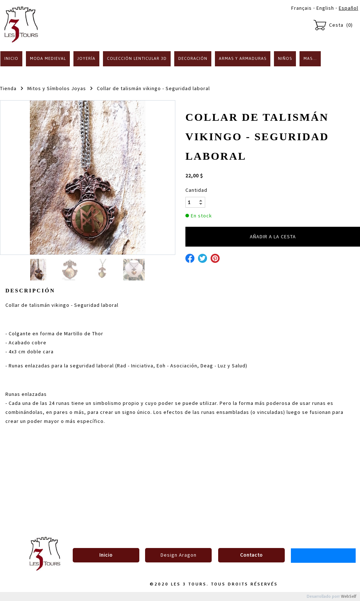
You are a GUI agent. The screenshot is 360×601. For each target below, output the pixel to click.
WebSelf (348, 596)
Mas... (310, 58)
